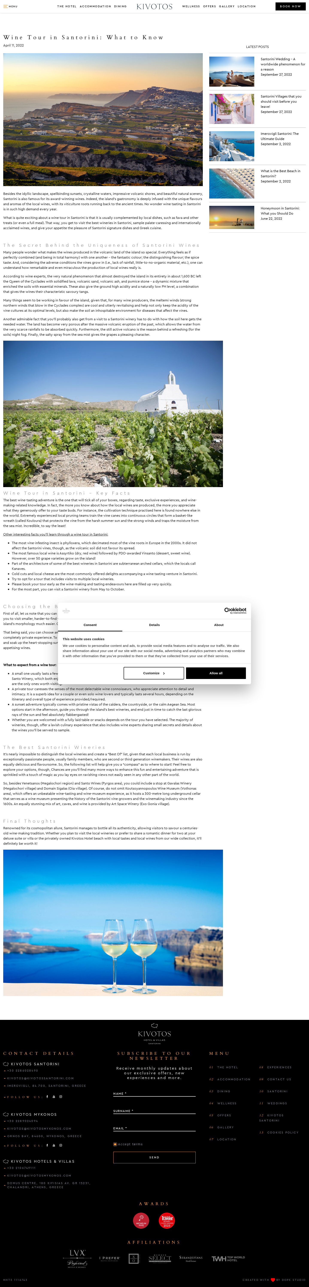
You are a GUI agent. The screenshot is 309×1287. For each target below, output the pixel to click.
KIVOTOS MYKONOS (30, 1114)
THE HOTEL (67, 6)
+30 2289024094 (22, 1121)
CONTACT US (275, 1079)
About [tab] (219, 625)
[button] (10, 6)
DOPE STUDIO (294, 1280)
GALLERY (227, 6)
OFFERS (209, 6)
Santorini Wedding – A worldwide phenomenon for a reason (283, 64)
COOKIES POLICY (279, 1133)
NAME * (120, 1093)
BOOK (290, 7)
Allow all (216, 673)
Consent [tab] (90, 625)
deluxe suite (12, 838)
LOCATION (247, 6)
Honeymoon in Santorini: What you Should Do (280, 211)
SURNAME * (123, 1111)
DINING (120, 6)
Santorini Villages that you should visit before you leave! (281, 101)
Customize (154, 673)
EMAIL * (120, 1128)
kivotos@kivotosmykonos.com (39, 1129)
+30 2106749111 (21, 1168)
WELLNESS (191, 6)
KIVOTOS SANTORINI (31, 1064)
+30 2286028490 (22, 1071)
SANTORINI (273, 1091)
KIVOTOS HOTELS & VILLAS (39, 1161)
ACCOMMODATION (95, 6)
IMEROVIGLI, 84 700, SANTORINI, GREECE (46, 1086)
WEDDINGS (273, 1103)
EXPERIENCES (275, 1067)
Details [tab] (154, 625)
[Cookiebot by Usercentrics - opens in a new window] (227, 611)
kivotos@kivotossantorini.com (40, 1078)
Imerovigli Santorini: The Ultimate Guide (280, 136)
